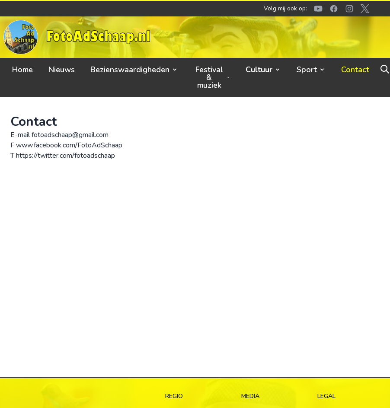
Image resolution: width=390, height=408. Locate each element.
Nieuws (61, 69)
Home (22, 69)
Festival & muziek (212, 77)
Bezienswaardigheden (134, 69)
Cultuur (263, 69)
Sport (311, 69)
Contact (355, 69)
